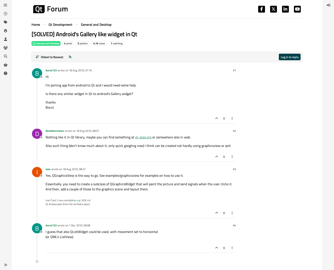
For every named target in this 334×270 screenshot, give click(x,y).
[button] (5, 264)
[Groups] (5, 47)
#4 (234, 225)
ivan (48, 169)
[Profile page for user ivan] (37, 172)
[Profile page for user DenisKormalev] (37, 134)
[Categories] (5, 5)
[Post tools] (232, 118)
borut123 (51, 70)
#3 (234, 169)
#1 (234, 70)
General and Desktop (46, 43)
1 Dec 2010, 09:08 (79, 225)
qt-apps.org (143, 137)
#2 (234, 131)
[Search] (5, 56)
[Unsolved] (5, 73)
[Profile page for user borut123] (37, 73)
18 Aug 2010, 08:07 (87, 131)
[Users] (5, 39)
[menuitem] (328, 5)
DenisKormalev (55, 131)
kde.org (76, 200)
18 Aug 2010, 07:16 (80, 70)
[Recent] (5, 13)
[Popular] (5, 30)
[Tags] (5, 22)
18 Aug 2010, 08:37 (74, 169)
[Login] (328, 5)
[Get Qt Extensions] (5, 64)
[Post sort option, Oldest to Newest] (49, 57)
